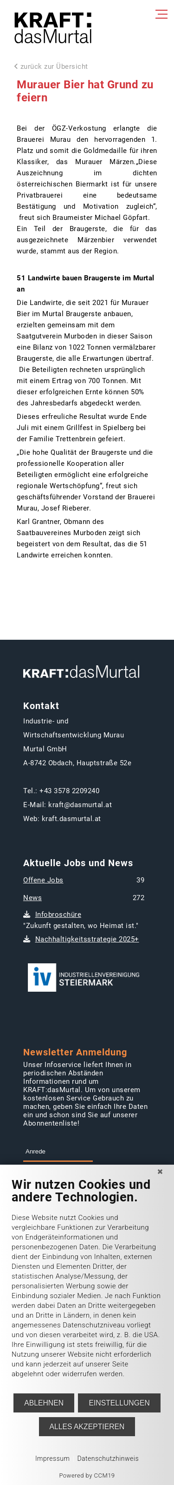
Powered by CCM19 (87, 1475)
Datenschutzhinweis (108, 1458)
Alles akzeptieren (87, 1427)
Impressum (52, 1458)
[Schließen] (160, 1172)
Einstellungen (119, 1403)
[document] (87, 1285)
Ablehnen (44, 1403)
